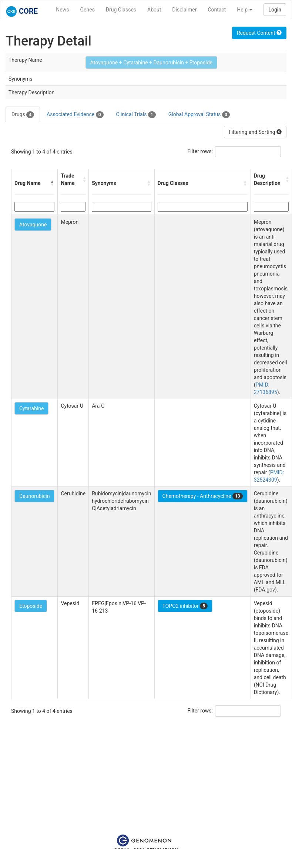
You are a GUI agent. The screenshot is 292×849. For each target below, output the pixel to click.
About (154, 10)
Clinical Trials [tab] (136, 114)
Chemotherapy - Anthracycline (202, 496)
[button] (52, 183)
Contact (217, 10)
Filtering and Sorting (255, 132)
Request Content (259, 33)
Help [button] (244, 10)
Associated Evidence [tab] (75, 114)
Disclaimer (184, 10)
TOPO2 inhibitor (185, 606)
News (62, 10)
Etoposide (30, 606)
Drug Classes (121, 10)
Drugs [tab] (22, 114)
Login (274, 10)
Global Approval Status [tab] (199, 114)
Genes (87, 10)
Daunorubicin (34, 496)
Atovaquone (33, 225)
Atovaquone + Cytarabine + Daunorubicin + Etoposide (151, 62)
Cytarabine (31, 408)
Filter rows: (200, 151)
